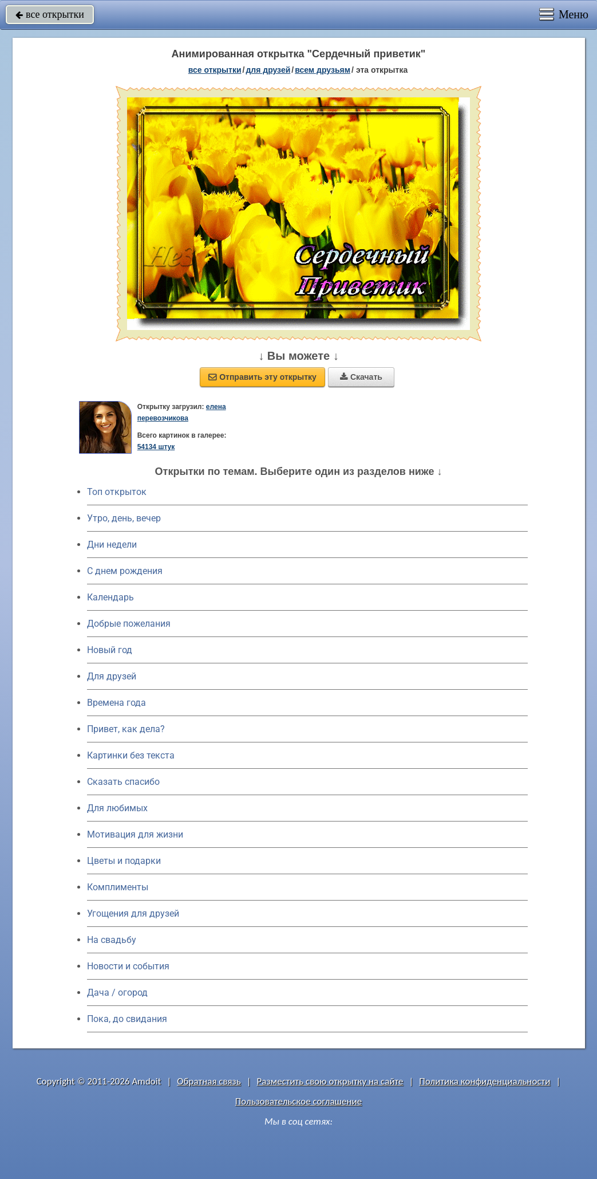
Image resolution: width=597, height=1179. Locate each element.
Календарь (110, 597)
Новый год (109, 649)
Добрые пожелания (129, 623)
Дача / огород (117, 992)
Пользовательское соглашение (298, 1101)
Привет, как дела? (126, 729)
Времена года (116, 702)
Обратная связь (209, 1081)
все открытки (49, 14)
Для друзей (111, 676)
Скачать (361, 377)
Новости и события (128, 966)
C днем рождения (125, 570)
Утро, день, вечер (124, 518)
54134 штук (156, 447)
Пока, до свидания (127, 1018)
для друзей (268, 69)
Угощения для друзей (133, 913)
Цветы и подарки (124, 860)
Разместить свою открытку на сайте (330, 1081)
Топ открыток (117, 491)
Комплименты (117, 887)
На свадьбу (111, 939)
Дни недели (112, 544)
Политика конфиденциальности (484, 1081)
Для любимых (117, 808)
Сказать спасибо (123, 781)
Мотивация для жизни (135, 834)
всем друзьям (322, 69)
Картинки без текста (131, 755)
